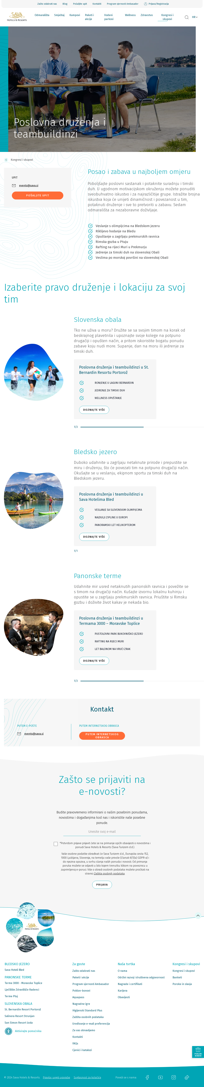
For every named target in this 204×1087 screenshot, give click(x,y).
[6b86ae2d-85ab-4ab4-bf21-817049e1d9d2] (102, 832)
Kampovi (74, 15)
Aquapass (78, 997)
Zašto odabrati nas (47, 3)
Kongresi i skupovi (167, 17)
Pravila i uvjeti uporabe (56, 1077)
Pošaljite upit (80, 3)
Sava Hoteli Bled (14, 969)
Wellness (130, 15)
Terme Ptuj (11, 996)
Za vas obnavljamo (83, 1030)
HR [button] (193, 17)
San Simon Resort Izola (19, 1022)
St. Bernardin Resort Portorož (23, 1009)
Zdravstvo (147, 15)
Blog (65, 3)
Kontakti (97, 3)
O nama (122, 970)
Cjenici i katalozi (82, 1050)
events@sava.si (34, 733)
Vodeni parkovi (108, 17)
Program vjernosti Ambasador (122, 3)
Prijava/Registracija (156, 4)
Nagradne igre (81, 1003)
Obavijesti (124, 997)
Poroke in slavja (182, 984)
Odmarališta (42, 15)
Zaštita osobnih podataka (109, 873)
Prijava (102, 884)
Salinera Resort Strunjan (19, 1016)
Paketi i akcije (89, 17)
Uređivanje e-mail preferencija (91, 1023)
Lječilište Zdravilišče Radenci (22, 989)
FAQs (75, 1043)
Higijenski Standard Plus (87, 1010)
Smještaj (59, 15)
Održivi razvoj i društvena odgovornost (141, 977)
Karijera (122, 990)
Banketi (177, 977)
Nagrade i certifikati (130, 984)
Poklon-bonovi (81, 990)
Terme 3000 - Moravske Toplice (23, 983)
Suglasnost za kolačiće (87, 1077)
